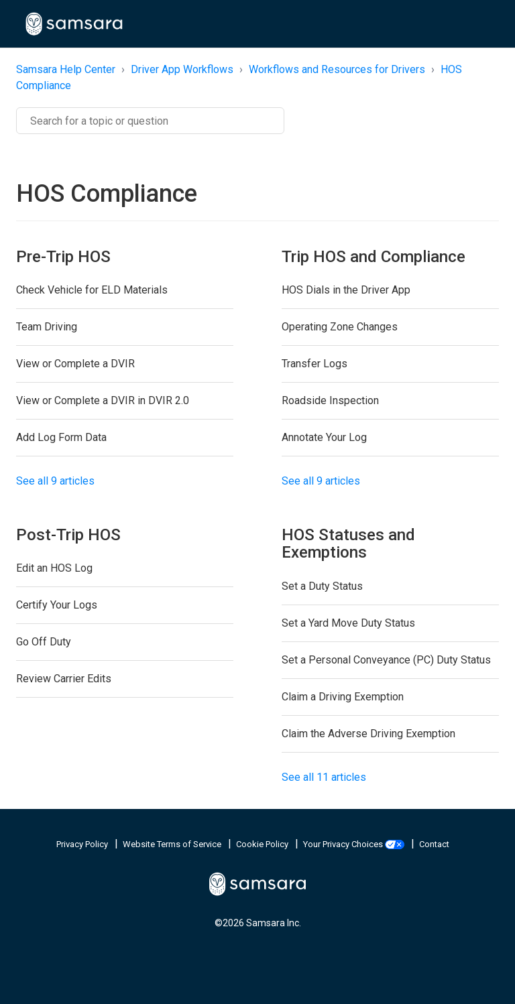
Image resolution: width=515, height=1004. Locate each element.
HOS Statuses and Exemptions (348, 543)
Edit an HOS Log (54, 568)
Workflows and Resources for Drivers (337, 69)
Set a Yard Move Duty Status (348, 623)
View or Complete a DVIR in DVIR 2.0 (102, 400)
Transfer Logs (314, 363)
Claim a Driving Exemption (343, 696)
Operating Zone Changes (340, 326)
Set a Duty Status (322, 586)
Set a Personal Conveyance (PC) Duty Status (386, 659)
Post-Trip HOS (68, 534)
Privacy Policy (83, 844)
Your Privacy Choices (354, 844)
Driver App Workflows (182, 69)
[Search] (150, 120)
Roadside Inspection (330, 400)
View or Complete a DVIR (75, 363)
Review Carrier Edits (63, 678)
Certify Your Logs (56, 605)
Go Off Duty (43, 641)
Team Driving (46, 326)
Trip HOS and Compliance (373, 256)
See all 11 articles (324, 777)
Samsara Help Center (65, 69)
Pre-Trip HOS (63, 256)
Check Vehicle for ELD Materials (92, 290)
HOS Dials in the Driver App (346, 290)
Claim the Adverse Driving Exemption (368, 733)
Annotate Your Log (324, 437)
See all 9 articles (55, 481)
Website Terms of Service (173, 844)
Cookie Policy (263, 844)
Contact (434, 844)
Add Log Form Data (61, 437)
